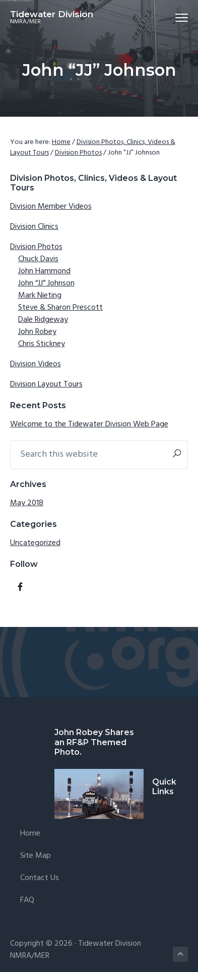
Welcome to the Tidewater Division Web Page (89, 424)
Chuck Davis (38, 259)
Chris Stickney (41, 344)
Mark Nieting (39, 295)
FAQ (27, 900)
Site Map (35, 856)
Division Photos (36, 247)
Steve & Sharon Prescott (60, 307)
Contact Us (39, 878)
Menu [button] (177, 17)
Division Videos (35, 364)
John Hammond (44, 271)
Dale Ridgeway (43, 319)
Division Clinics (34, 226)
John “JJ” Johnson (46, 283)
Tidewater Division (51, 14)
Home (30, 834)
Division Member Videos (51, 206)
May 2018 (26, 503)
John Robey (37, 331)
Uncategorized (35, 543)
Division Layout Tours (46, 384)
